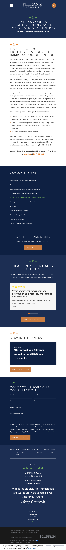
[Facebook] (35, 471)
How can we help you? (16, 413)
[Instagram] (39, 471)
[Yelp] (31, 471)
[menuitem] (33, 180)
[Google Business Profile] (27, 471)
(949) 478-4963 (33, 486)
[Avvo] (24, 471)
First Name (13, 395)
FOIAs (33, 452)
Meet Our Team (17, 455)
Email (35, 401)
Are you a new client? (16, 407)
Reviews (46, 452)
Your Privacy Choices (31, 543)
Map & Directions (33, 525)
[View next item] (41, 313)
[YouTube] (42, 471)
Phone (12, 401)
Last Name (37, 395)
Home (12, 452)
